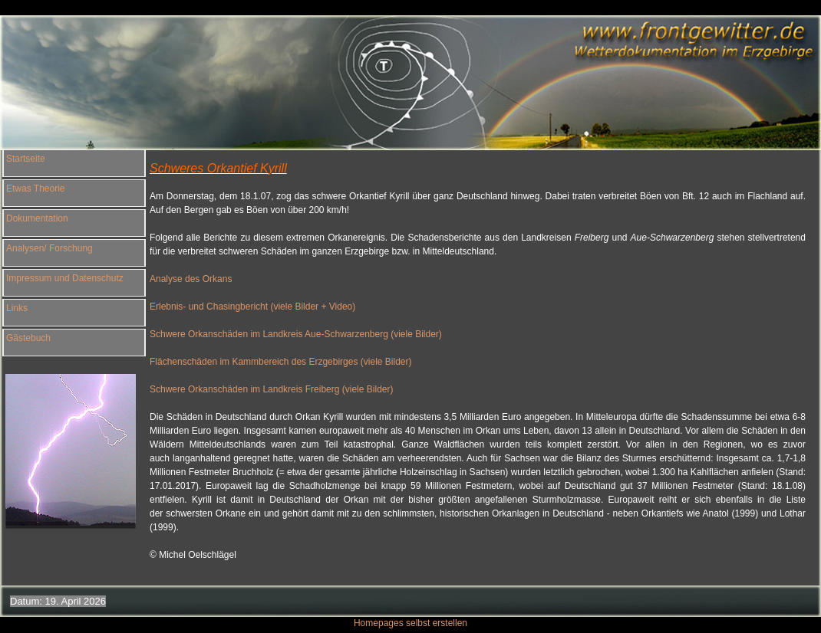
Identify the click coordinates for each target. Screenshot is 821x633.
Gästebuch (28, 338)
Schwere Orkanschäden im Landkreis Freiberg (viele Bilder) (271, 389)
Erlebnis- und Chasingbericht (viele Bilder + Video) (252, 306)
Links (17, 308)
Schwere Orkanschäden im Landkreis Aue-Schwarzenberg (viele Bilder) (296, 334)
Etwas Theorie (35, 188)
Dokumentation (37, 218)
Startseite (25, 158)
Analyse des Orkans (192, 279)
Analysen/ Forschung (49, 248)
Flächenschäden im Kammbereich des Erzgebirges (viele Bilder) (280, 361)
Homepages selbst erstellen (410, 623)
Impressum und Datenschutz (65, 278)
